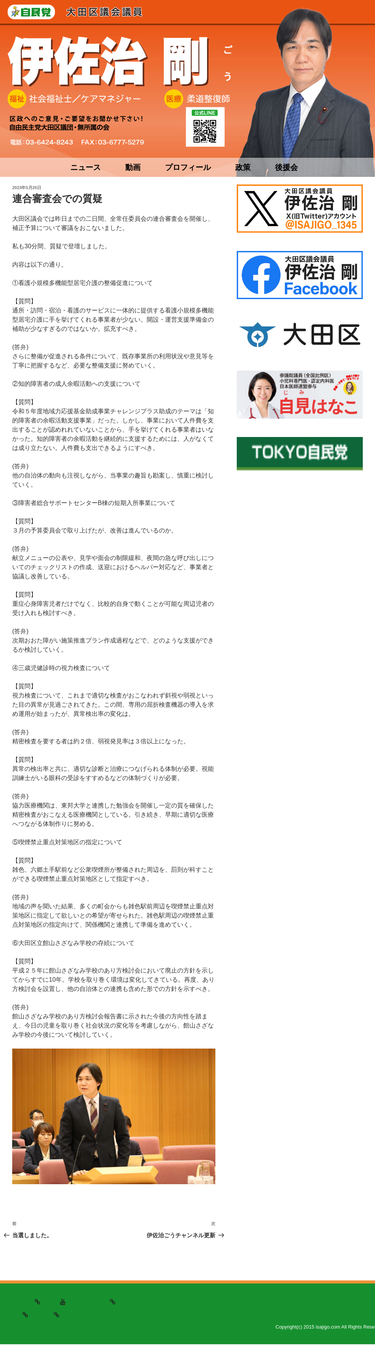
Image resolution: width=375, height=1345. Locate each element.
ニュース (85, 167)
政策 (243, 167)
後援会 (286, 167)
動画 (133, 167)
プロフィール (188, 167)
